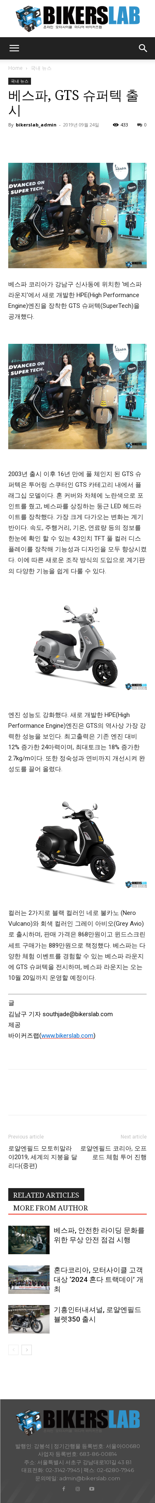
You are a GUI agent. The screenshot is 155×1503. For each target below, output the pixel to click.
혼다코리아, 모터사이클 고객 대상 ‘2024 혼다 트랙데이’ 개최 (98, 1279)
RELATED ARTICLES (46, 1195)
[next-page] (26, 1350)
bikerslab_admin (36, 124)
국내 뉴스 (41, 67)
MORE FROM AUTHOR (50, 1208)
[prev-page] (13, 1350)
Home (15, 67)
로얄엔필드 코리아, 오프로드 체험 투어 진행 (113, 1153)
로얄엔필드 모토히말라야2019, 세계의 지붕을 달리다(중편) (42, 1157)
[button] (14, 48)
